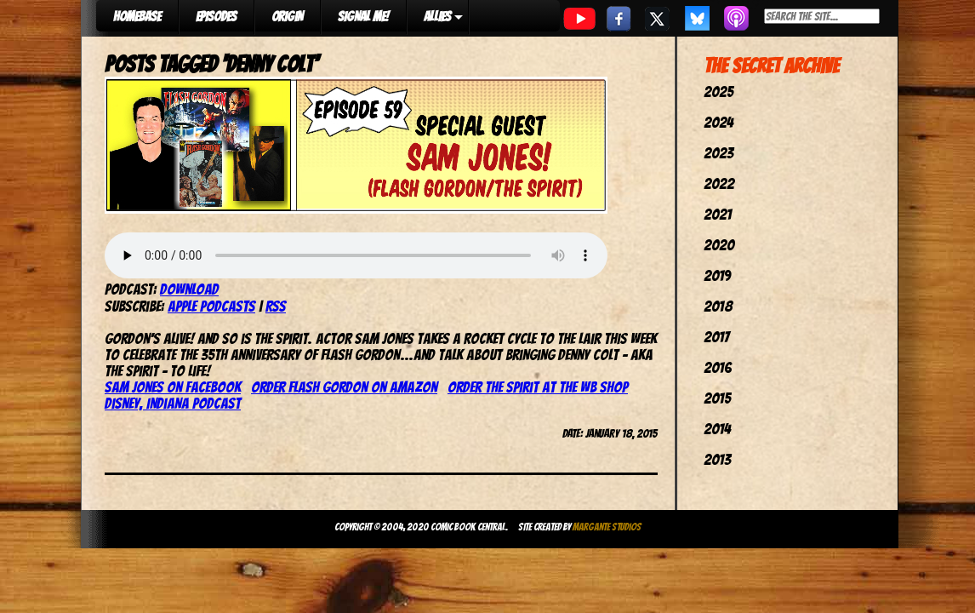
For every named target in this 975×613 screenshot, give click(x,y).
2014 (717, 429)
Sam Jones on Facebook (173, 387)
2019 (717, 275)
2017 (716, 337)
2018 (718, 306)
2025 (718, 91)
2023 (718, 153)
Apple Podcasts (211, 306)
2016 (718, 367)
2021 (718, 214)
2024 (718, 122)
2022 (719, 183)
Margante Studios (607, 526)
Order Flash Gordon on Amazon (344, 387)
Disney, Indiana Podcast (173, 403)
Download (189, 289)
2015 (717, 398)
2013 (717, 459)
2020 (719, 245)
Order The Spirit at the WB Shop (538, 387)
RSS (275, 306)
